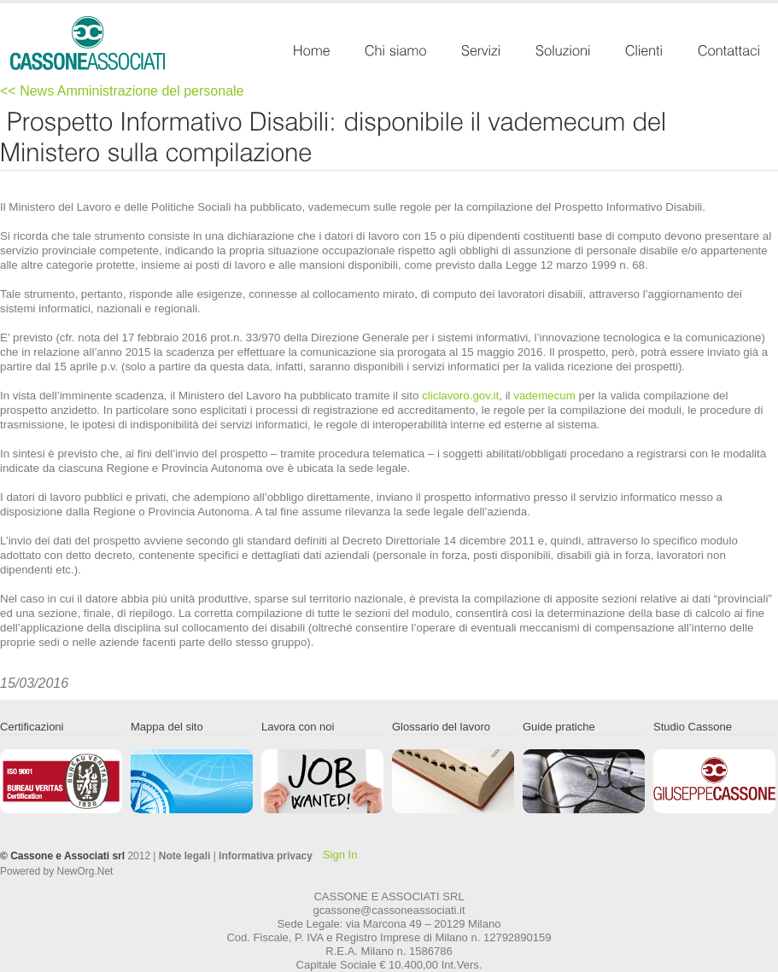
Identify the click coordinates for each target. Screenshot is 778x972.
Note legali (185, 856)
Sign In (340, 854)
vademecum (544, 395)
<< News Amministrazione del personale (121, 91)
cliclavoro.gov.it (460, 395)
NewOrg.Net (85, 871)
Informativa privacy (266, 856)
